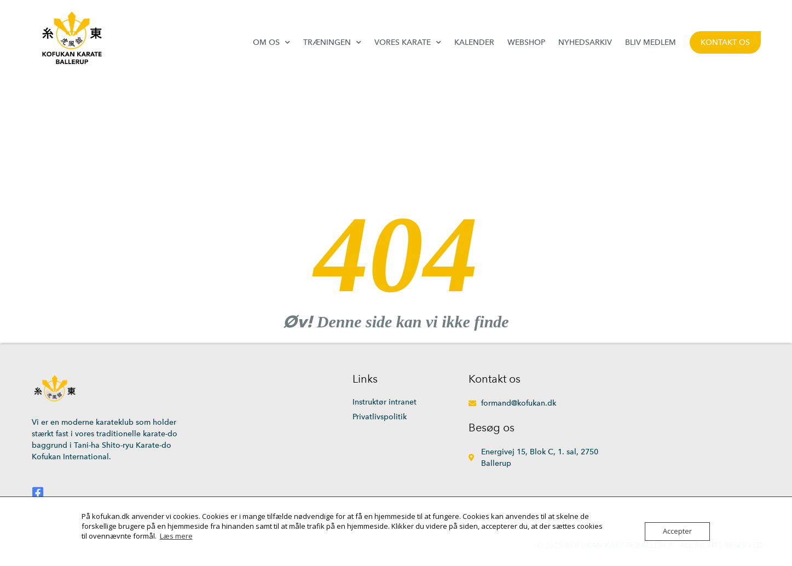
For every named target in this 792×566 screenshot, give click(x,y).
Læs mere (176, 536)
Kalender (474, 42)
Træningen (332, 42)
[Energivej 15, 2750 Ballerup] (672, 440)
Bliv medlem (650, 42)
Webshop (526, 42)
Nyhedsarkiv (585, 42)
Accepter (677, 531)
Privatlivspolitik (379, 416)
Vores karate (407, 42)
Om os (271, 42)
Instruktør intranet (384, 402)
